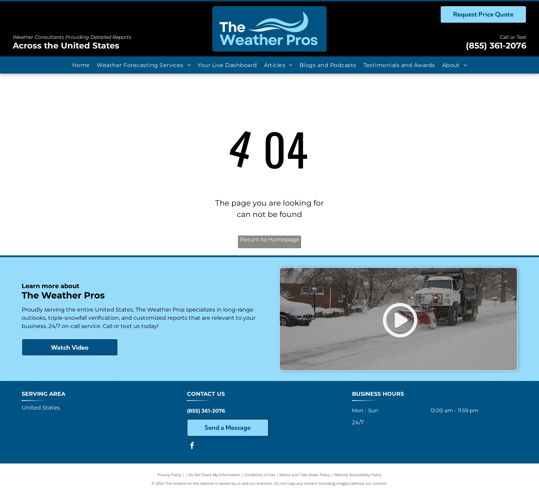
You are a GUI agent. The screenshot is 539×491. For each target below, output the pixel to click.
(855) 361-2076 (496, 46)
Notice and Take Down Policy (304, 474)
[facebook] (192, 446)
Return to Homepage (269, 239)
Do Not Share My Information (214, 474)
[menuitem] (81, 65)
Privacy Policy (169, 474)
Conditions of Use (259, 474)
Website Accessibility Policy (358, 474)
